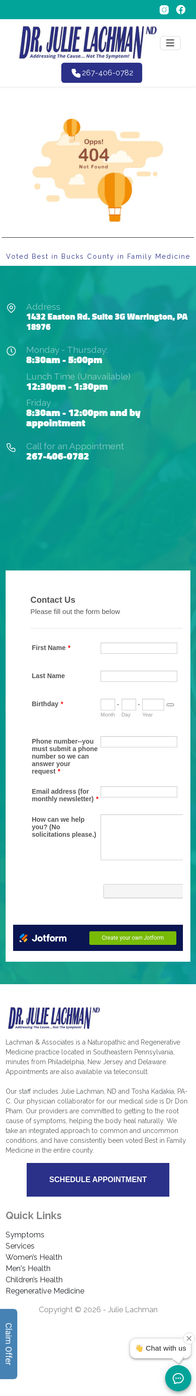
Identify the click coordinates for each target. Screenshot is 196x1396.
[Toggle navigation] (170, 43)
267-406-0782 (57, 455)
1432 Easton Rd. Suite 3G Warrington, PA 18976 (107, 321)
